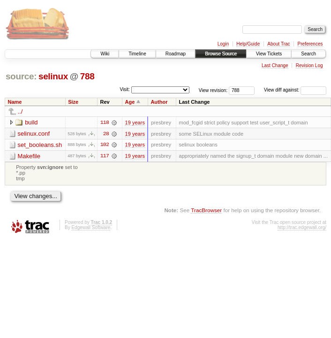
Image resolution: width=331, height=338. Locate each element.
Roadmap (176, 53)
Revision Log (309, 65)
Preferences (310, 43)
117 (104, 156)
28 (106, 134)
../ (20, 111)
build (31, 122)
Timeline (137, 53)
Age (130, 102)
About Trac (278, 43)
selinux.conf (34, 133)
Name (15, 102)
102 (104, 145)
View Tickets (269, 53)
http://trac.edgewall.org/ (302, 227)
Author (158, 102)
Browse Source (221, 53)
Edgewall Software (90, 227)
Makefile (29, 156)
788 (87, 76)
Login (223, 43)
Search (308, 53)
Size (73, 102)
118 (104, 122)
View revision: (213, 89)
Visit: (125, 89)
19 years (135, 122)
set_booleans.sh (40, 144)
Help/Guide (248, 43)
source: (21, 76)
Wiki (104, 53)
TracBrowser (206, 210)
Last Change (275, 65)
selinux (53, 76)
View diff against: (295, 89)
